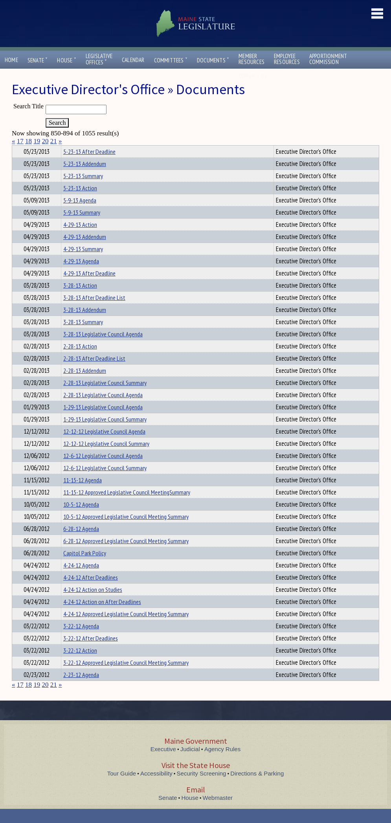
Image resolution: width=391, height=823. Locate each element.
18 (28, 141)
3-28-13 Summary (83, 336)
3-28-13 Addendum (84, 323)
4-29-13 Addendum (84, 250)
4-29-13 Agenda (81, 275)
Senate (38, 60)
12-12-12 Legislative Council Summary (106, 457)
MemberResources (251, 59)
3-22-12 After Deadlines (90, 652)
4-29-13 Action (80, 238)
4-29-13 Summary (83, 263)
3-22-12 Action (80, 664)
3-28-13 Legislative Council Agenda (103, 348)
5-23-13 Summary (83, 190)
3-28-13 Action (80, 299)
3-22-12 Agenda (81, 640)
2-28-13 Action (80, 360)
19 (36, 141)
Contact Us (255, 76)
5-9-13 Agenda (79, 214)
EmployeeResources (287, 59)
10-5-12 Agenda (81, 518)
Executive (163, 763)
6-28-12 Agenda (81, 542)
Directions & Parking (257, 787)
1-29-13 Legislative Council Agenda (103, 421)
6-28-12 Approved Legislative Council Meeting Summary (126, 555)
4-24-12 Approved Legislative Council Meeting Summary (126, 628)
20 (45, 141)
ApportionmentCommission (328, 59)
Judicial (190, 763)
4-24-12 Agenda (81, 579)
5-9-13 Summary (81, 226)
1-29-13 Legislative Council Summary (105, 433)
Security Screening (201, 787)
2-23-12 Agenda (81, 688)
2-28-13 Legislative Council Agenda (103, 409)
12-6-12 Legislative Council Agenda (103, 469)
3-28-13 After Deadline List (94, 311)
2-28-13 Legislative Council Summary (105, 396)
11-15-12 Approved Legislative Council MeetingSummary (126, 506)
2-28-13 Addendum (84, 384)
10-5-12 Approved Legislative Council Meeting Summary (126, 530)
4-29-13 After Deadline (89, 287)
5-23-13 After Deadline (89, 165)
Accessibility (156, 787)
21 (53, 141)
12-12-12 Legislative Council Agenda (104, 445)
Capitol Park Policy (84, 567)
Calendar (133, 60)
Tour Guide (121, 787)
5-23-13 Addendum (84, 177)
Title (18, 150)
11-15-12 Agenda (82, 494)
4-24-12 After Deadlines (90, 591)
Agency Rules (222, 763)
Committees (170, 60)
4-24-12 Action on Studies (92, 603)
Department (75, 150)
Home (11, 60)
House (66, 60)
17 (20, 141)
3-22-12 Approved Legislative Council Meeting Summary (126, 676)
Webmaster (218, 811)
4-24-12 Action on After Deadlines (102, 615)
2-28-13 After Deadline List (94, 372)
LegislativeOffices (99, 59)
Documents (213, 60)
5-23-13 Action (80, 202)
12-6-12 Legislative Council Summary (105, 482)
